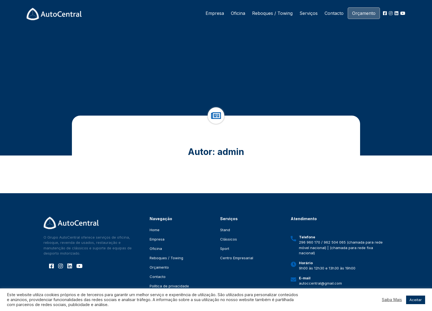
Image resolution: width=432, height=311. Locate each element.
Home (155, 230)
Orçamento (364, 13)
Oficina (238, 13)
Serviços (308, 13)
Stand (225, 230)
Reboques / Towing (272, 13)
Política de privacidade (169, 286)
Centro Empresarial (236, 258)
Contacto (334, 13)
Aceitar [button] (415, 300)
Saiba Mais (392, 299)
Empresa (215, 13)
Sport (224, 248)
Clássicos (228, 239)
